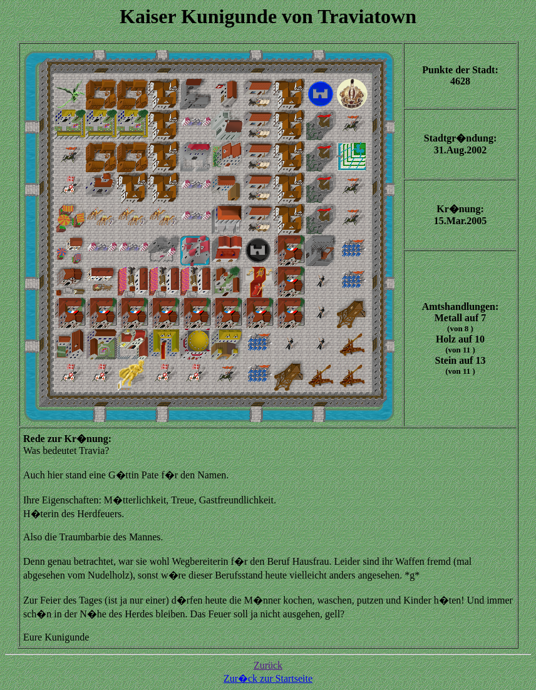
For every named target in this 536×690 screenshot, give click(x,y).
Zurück (268, 665)
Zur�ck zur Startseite (268, 678)
